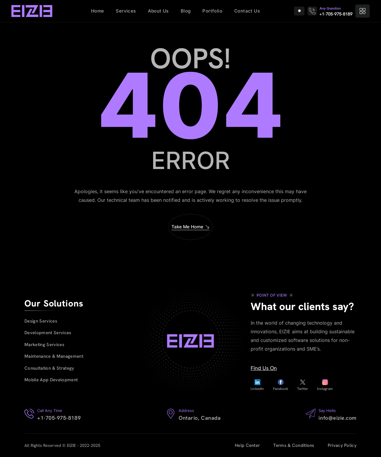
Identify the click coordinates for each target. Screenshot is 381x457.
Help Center (247, 445)
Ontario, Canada (200, 417)
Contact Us (247, 11)
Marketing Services (44, 345)
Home (97, 11)
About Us (158, 11)
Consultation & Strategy (49, 368)
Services (126, 11)
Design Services (40, 321)
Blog (186, 11)
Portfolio (212, 11)
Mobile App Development (51, 380)
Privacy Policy (342, 445)
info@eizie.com (337, 417)
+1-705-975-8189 (335, 14)
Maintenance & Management (53, 356)
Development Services (47, 333)
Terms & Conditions (293, 445)
